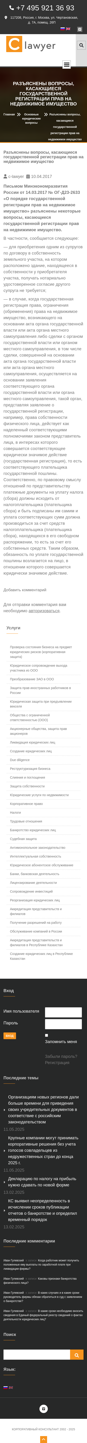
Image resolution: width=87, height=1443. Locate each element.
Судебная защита (23, 839)
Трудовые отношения (26, 821)
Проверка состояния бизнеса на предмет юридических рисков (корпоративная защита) (41, 652)
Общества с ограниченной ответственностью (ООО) (30, 717)
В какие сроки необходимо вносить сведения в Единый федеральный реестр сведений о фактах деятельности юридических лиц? (43, 1315)
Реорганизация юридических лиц (35, 900)
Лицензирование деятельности (33, 883)
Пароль (10, 1023)
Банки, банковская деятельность (34, 874)
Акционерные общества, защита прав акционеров (38, 731)
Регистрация (57, 1062)
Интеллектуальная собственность (35, 856)
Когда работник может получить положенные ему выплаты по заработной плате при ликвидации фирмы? (41, 1264)
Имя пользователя (21, 1011)
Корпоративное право (26, 804)
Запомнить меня (61, 1041)
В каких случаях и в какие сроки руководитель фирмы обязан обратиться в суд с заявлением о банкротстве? (42, 1297)
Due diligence (20, 760)
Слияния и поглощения (27, 777)
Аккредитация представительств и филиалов (36, 911)
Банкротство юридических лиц (33, 830)
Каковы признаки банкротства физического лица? (40, 1280)
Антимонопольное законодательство (37, 847)
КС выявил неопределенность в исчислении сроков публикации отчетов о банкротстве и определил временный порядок (42, 1210)
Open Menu (66, 64)
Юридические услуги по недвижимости (39, 795)
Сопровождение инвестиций (31, 891)
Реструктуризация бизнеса (30, 769)
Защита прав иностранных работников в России (40, 690)
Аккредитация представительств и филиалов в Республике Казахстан (36, 942)
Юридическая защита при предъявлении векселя (41, 704)
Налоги (15, 812)
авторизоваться (44, 611)
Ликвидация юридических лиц (32, 742)
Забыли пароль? (61, 1056)
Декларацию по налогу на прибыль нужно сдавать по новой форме (42, 1181)
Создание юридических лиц (31, 751)
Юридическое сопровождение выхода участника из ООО (38, 668)
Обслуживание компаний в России (36, 931)
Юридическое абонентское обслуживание (41, 865)
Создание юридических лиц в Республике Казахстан (41, 956)
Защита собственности (27, 786)
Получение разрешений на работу (36, 922)
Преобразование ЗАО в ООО (32, 679)
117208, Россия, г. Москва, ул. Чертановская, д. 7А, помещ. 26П (41, 20)
